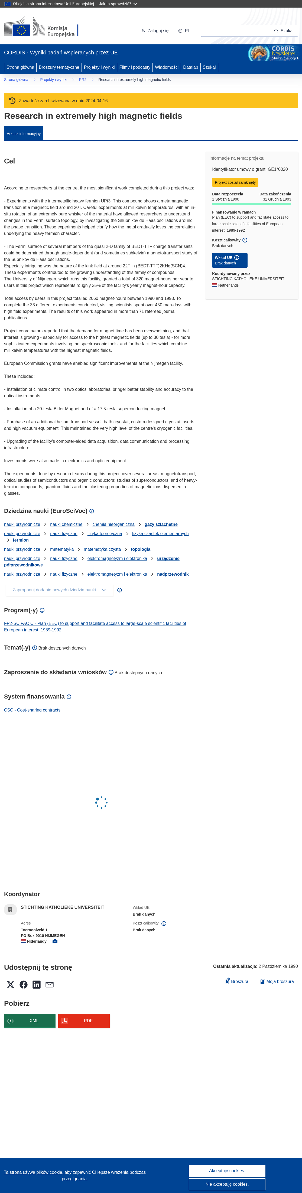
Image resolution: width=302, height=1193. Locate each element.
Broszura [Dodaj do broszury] (237, 981)
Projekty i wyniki (99, 67)
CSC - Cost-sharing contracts (32, 710)
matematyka (62, 549)
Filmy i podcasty (135, 67)
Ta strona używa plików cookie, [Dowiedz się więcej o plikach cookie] (34, 1172)
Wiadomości (166, 67)
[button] (184, 31)
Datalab (190, 67)
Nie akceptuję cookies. (227, 1184)
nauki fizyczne (63, 533)
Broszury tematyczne (59, 67)
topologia (140, 549)
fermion (21, 540)
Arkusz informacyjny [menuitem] (24, 134)
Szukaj (209, 67)
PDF (88, 1020)
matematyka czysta (102, 549)
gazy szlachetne (161, 524)
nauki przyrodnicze (22, 524)
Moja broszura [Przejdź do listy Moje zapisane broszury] (277, 981)
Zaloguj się (154, 30)
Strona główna (20, 67)
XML (34, 1020)
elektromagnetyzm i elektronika (117, 558)
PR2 (82, 79)
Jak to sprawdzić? (118, 3)
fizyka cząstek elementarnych (160, 533)
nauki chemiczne (66, 524)
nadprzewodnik (173, 574)
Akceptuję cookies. (227, 1170)
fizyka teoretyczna (104, 533)
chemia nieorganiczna (113, 524)
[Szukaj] (284, 31)
